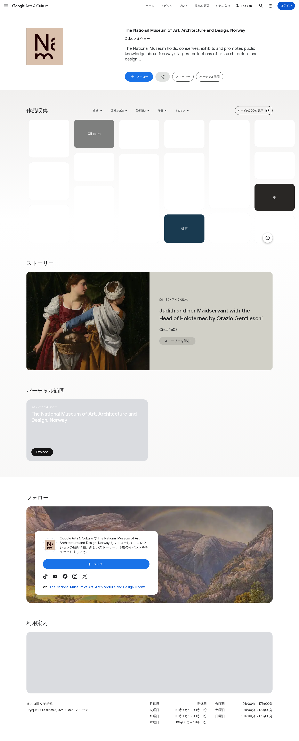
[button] (6, 6)
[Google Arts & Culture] (30, 5)
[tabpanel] (49, 181)
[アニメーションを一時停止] (268, 238)
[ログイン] (286, 6)
